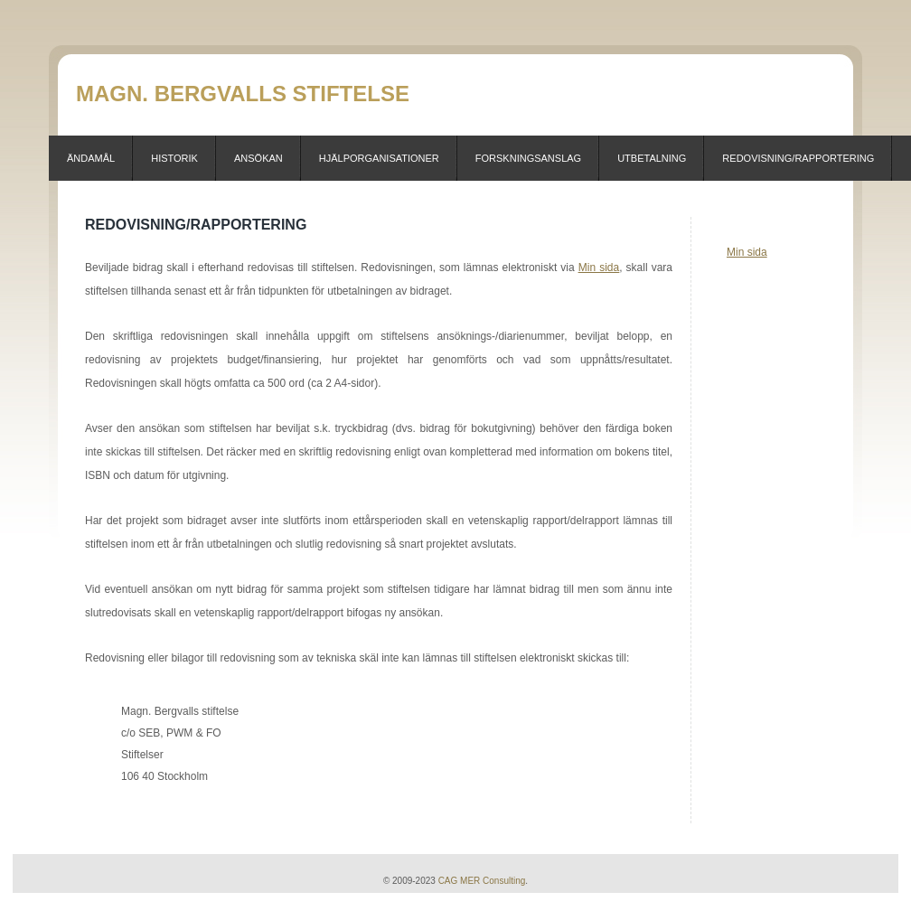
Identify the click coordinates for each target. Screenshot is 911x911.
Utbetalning (651, 158)
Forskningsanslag (528, 158)
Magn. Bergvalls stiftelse (242, 93)
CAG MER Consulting (482, 881)
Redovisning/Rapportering (798, 158)
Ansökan (258, 158)
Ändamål (91, 158)
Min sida (747, 252)
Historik (174, 158)
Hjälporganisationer (379, 158)
